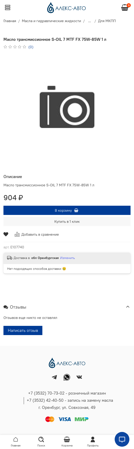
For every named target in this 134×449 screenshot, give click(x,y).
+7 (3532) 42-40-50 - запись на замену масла (70, 400)
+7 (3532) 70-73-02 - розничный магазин (67, 393)
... (89, 21)
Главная (9, 20)
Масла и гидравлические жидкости (51, 20)
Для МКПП (107, 20)
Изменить (67, 258)
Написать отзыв (23, 330)
